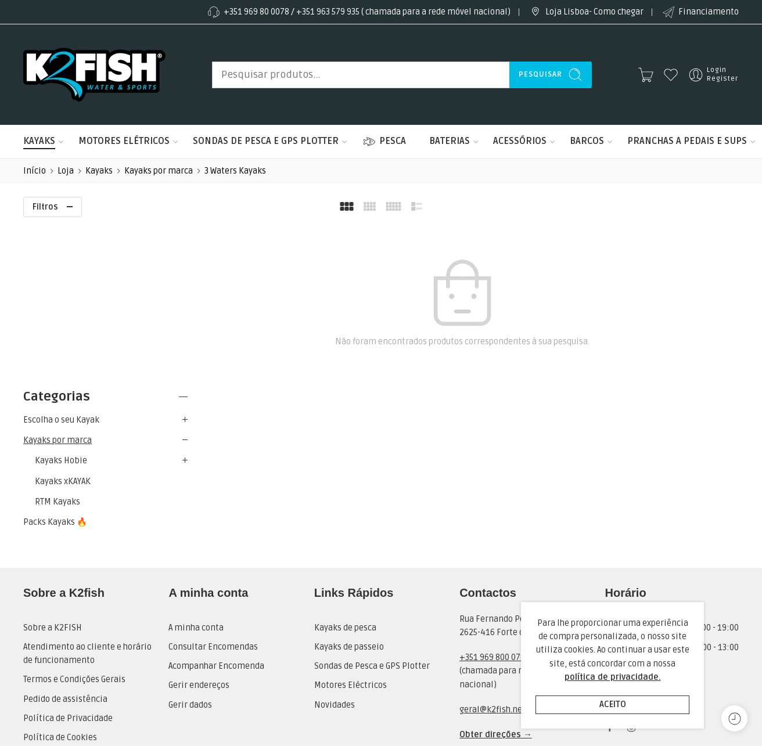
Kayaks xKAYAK (63, 322)
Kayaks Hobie (61, 302)
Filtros (45, 207)
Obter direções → (495, 580)
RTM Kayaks (57, 342)
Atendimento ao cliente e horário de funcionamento (87, 498)
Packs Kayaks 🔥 (55, 363)
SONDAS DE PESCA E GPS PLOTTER (266, 141)
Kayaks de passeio (349, 492)
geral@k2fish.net (492, 555)
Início (34, 171)
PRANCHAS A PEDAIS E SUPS (687, 141)
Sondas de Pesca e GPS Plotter (372, 511)
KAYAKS (39, 141)
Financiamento (700, 12)
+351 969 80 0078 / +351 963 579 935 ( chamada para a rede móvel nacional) (358, 12)
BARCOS (587, 141)
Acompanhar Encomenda (216, 511)
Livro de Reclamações (65, 641)
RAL (30, 621)
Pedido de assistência (65, 544)
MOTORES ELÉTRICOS (124, 141)
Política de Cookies (60, 583)
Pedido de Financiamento (73, 602)
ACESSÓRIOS (520, 141)
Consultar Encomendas (213, 492)
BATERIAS (449, 141)
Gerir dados (190, 550)
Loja (65, 171)
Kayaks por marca (158, 171)
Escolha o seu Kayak (61, 261)
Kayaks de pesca (345, 473)
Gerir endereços (198, 530)
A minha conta (196, 473)
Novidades (334, 550)
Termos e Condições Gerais (74, 524)
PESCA (384, 141)
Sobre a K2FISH (52, 473)
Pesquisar (551, 74)
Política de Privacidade (68, 563)
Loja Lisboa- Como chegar (586, 12)
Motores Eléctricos (350, 530)
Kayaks (99, 171)
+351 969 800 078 (492, 502)
